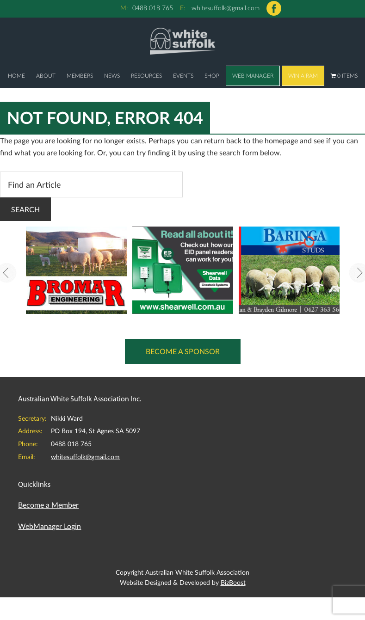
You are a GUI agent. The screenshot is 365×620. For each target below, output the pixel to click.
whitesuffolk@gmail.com (226, 8)
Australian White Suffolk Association (182, 41)
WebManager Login (49, 526)
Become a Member (48, 504)
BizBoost (233, 582)
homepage (281, 140)
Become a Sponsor (183, 351)
